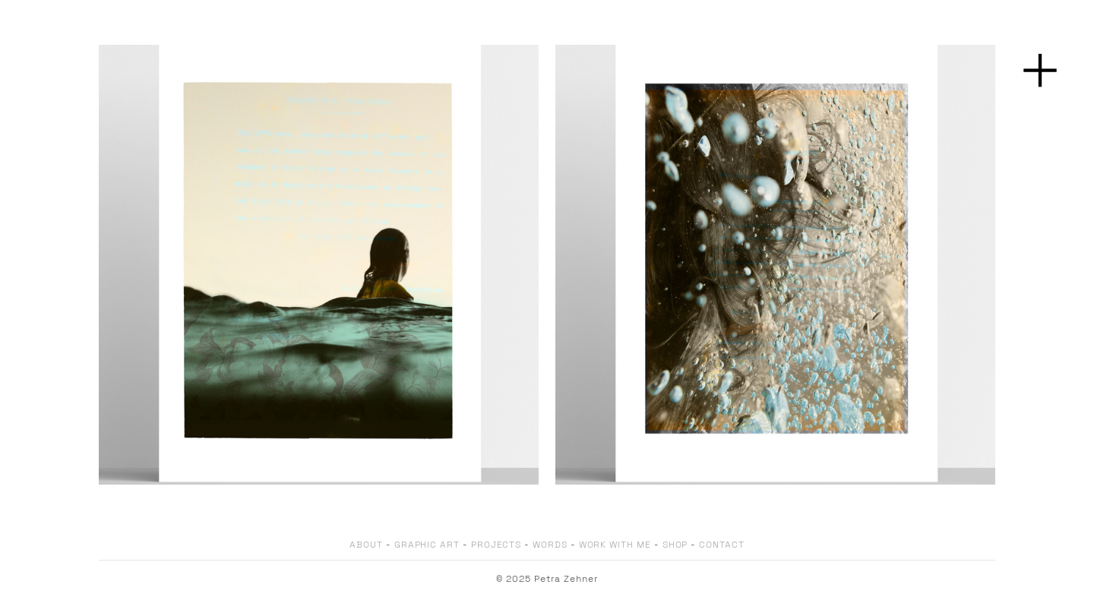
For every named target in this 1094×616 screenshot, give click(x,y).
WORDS (550, 544)
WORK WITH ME (615, 544)
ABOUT (366, 544)
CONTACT (722, 544)
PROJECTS (496, 544)
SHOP (675, 544)
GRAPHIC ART (427, 544)
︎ (1040, 71)
